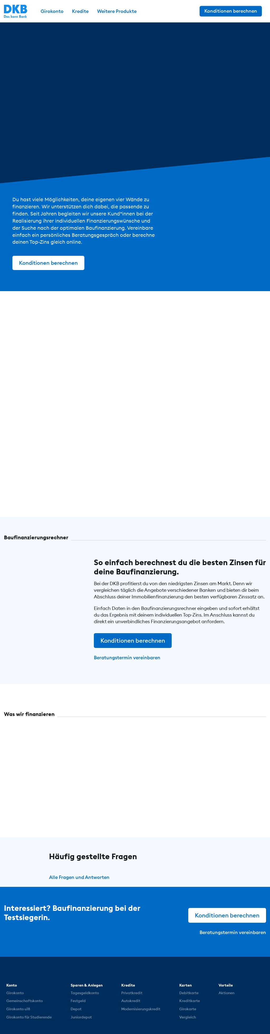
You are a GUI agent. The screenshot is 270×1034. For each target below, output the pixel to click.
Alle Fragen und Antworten (79, 877)
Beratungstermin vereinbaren (127, 658)
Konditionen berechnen (48, 262)
